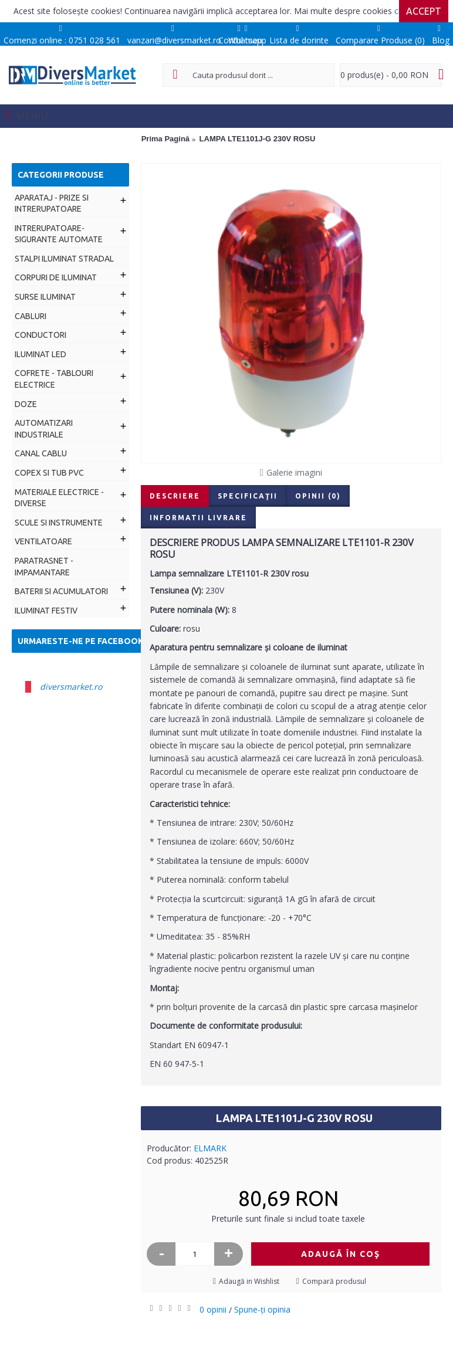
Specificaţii (248, 496)
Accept (423, 11)
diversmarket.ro (71, 686)
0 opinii (213, 1309)
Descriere (175, 496)
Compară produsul (334, 1281)
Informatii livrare (198, 517)
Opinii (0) (318, 496)
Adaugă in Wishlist (249, 1281)
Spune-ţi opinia (262, 1309)
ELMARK (210, 1148)
